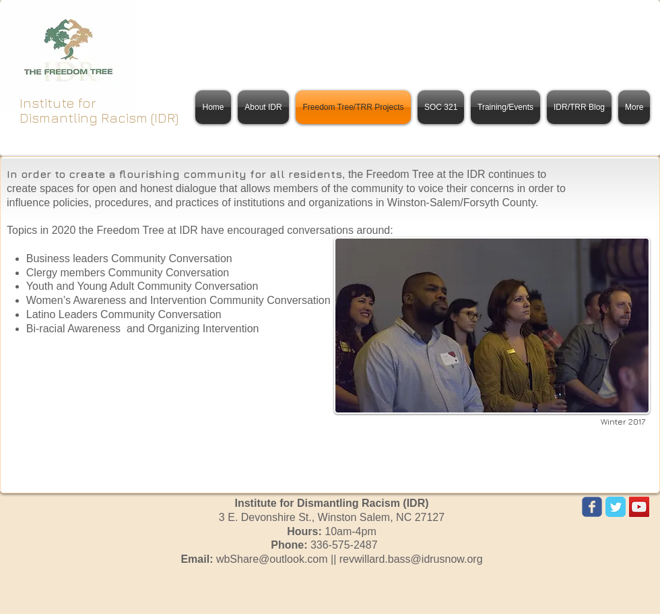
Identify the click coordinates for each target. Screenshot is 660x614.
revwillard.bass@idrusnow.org (411, 559)
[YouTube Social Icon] (639, 507)
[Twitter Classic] (615, 507)
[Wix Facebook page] (592, 507)
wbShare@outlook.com (272, 559)
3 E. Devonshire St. (331, 517)
